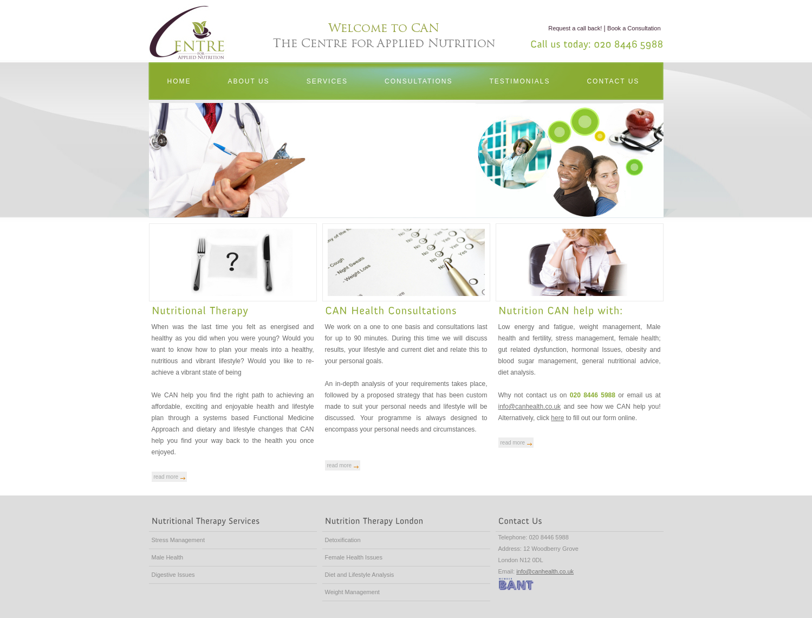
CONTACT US (613, 81)
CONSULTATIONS (418, 81)
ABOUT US (249, 81)
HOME (179, 81)
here (557, 418)
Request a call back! (575, 28)
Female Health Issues (353, 557)
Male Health (168, 557)
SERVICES (327, 81)
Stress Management (178, 540)
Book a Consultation (633, 28)
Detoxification (343, 540)
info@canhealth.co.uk (529, 406)
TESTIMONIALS (519, 81)
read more (166, 477)
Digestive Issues (173, 574)
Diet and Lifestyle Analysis (359, 574)
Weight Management (352, 592)
